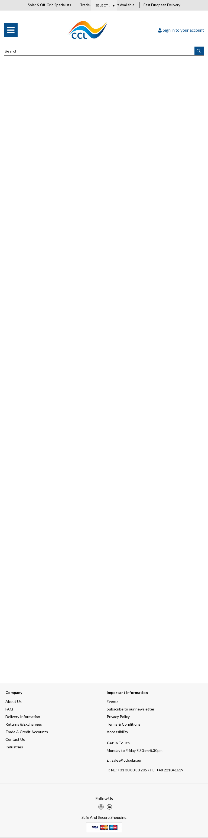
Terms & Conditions (124, 724)
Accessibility (117, 732)
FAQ (9, 709)
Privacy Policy (118, 717)
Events (113, 701)
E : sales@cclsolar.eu (124, 760)
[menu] (11, 30)
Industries (14, 747)
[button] (199, 51)
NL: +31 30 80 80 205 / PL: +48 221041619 (145, 770)
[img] (101, 807)
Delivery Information (22, 717)
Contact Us (15, 739)
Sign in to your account (181, 30)
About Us (104, 5)
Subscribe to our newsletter (130, 709)
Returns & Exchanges (23, 724)
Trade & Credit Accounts (26, 732)
